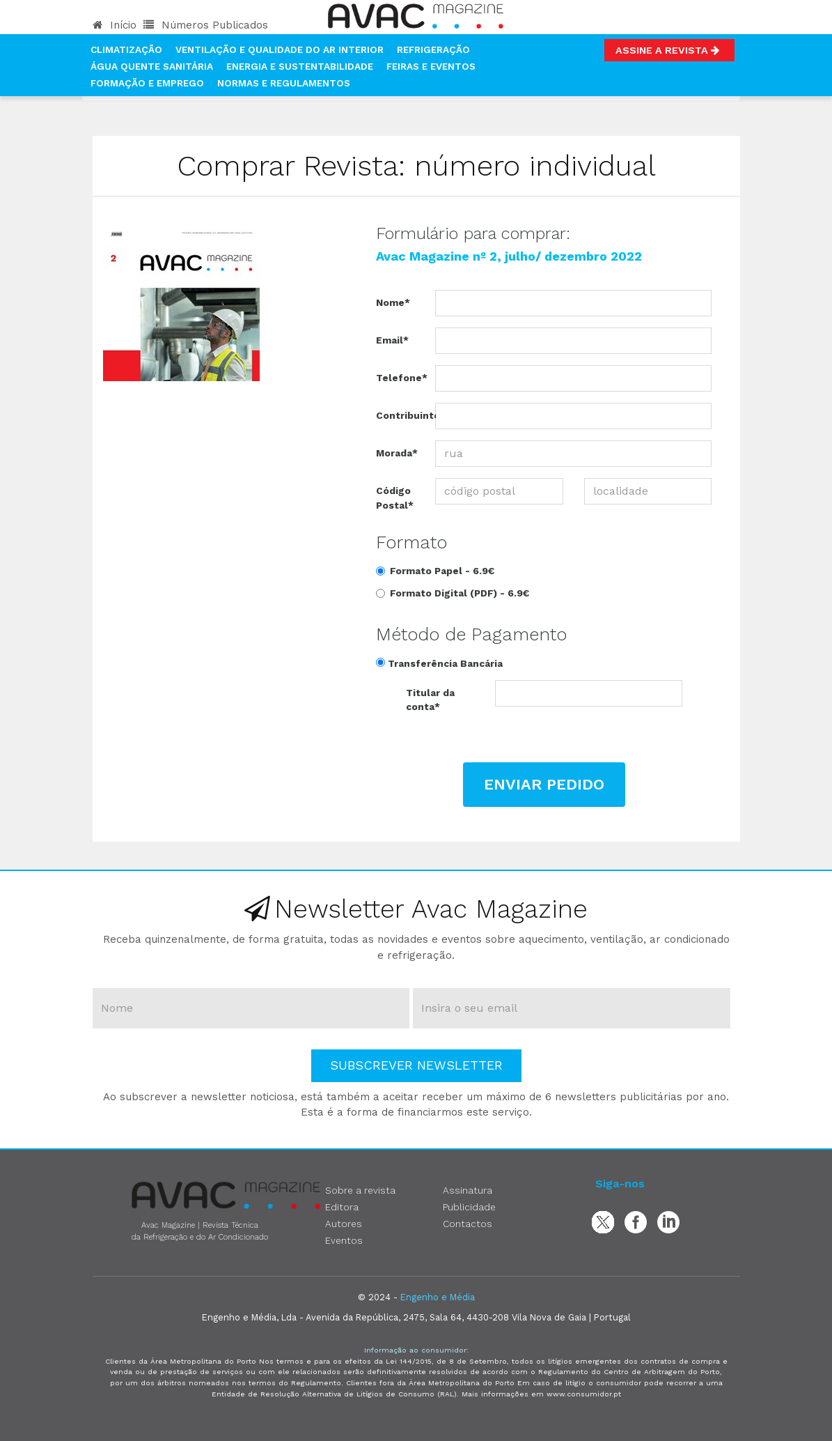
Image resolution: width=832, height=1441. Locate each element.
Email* (392, 340)
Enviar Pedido (544, 784)
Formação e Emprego (147, 82)
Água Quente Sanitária (152, 66)
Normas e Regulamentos (283, 82)
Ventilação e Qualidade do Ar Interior (279, 49)
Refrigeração (433, 49)
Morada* (397, 452)
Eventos (344, 1240)
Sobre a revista (360, 1190)
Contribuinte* (400, 415)
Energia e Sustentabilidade (299, 66)
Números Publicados (205, 25)
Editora (342, 1206)
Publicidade (469, 1206)
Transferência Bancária (439, 663)
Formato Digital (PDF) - (452, 593)
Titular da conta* (430, 699)
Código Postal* (395, 497)
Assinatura (467, 1190)
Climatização (126, 49)
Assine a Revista (669, 50)
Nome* (393, 302)
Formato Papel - (435, 570)
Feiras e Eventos (431, 66)
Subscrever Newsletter (416, 1065)
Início (114, 25)
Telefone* (400, 377)
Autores (343, 1223)
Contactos (467, 1223)
